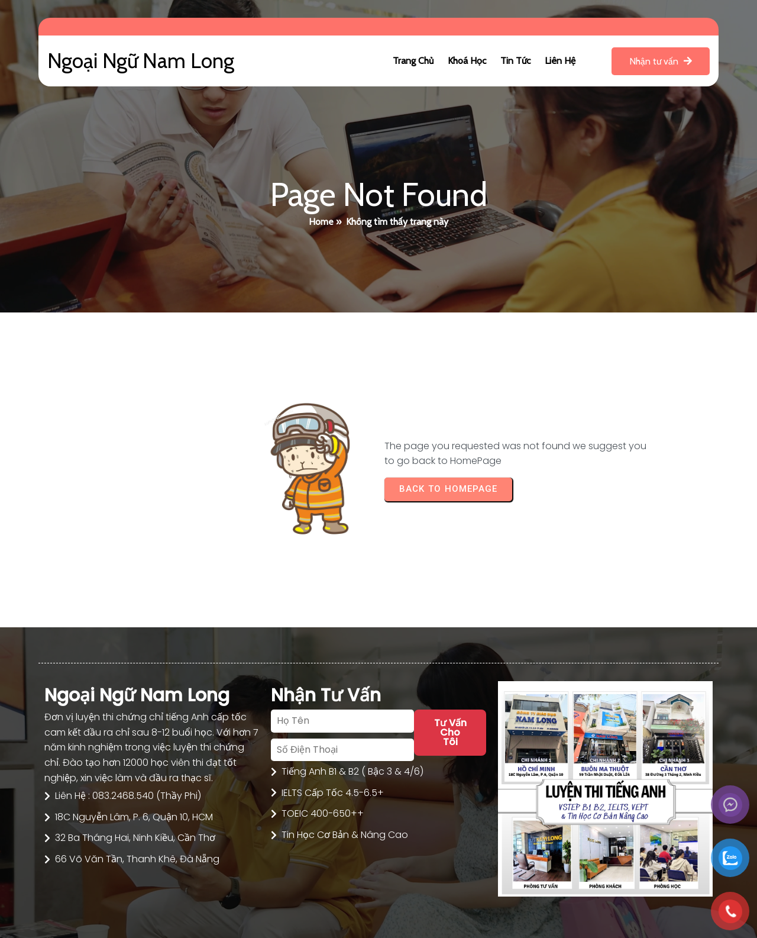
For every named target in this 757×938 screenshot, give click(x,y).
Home (321, 221)
